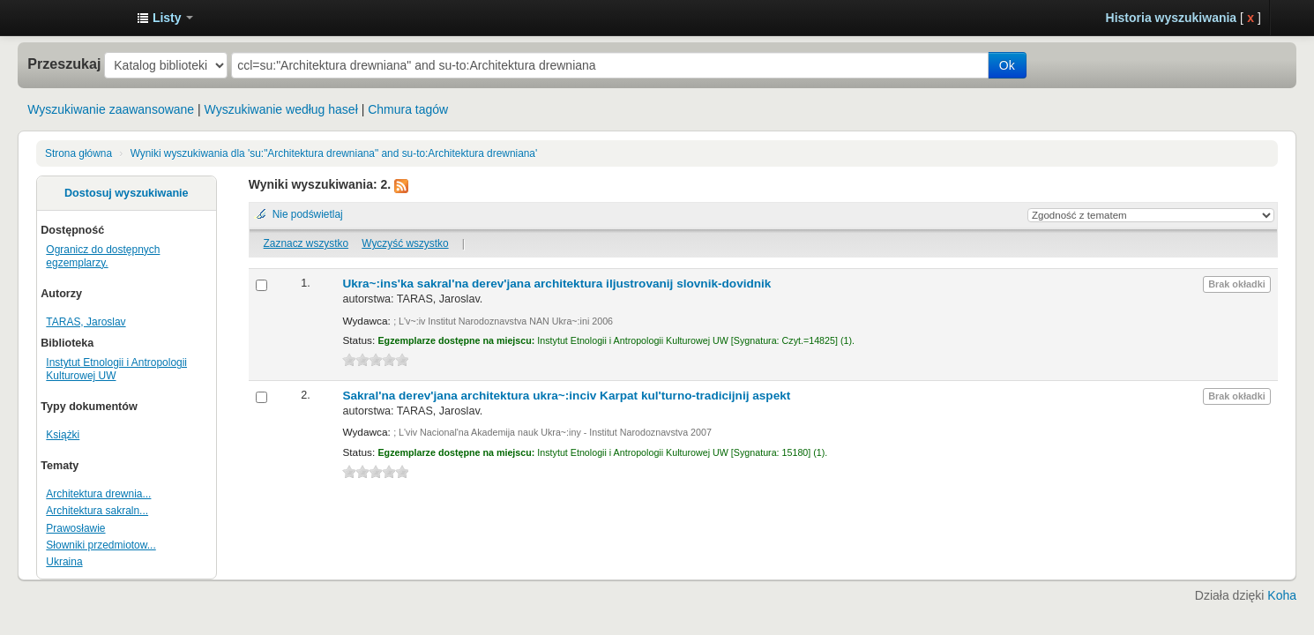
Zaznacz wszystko (306, 243)
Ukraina (64, 562)
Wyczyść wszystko (405, 243)
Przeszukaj (64, 63)
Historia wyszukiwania (1171, 18)
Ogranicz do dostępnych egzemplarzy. (103, 256)
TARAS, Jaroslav (85, 322)
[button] (164, 17)
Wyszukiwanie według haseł (281, 109)
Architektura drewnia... (98, 494)
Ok (1007, 65)
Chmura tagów (408, 109)
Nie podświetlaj (308, 214)
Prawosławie (75, 528)
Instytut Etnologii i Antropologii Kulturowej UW (79, 17)
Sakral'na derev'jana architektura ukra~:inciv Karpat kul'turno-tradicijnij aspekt (566, 395)
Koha (1281, 595)
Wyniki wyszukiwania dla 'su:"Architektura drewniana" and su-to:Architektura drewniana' (334, 153)
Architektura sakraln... (97, 510)
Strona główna (78, 153)
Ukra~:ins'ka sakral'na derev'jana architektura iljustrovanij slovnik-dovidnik (556, 283)
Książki (62, 435)
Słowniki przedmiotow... (100, 545)
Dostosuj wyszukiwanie (126, 193)
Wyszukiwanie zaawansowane (110, 109)
